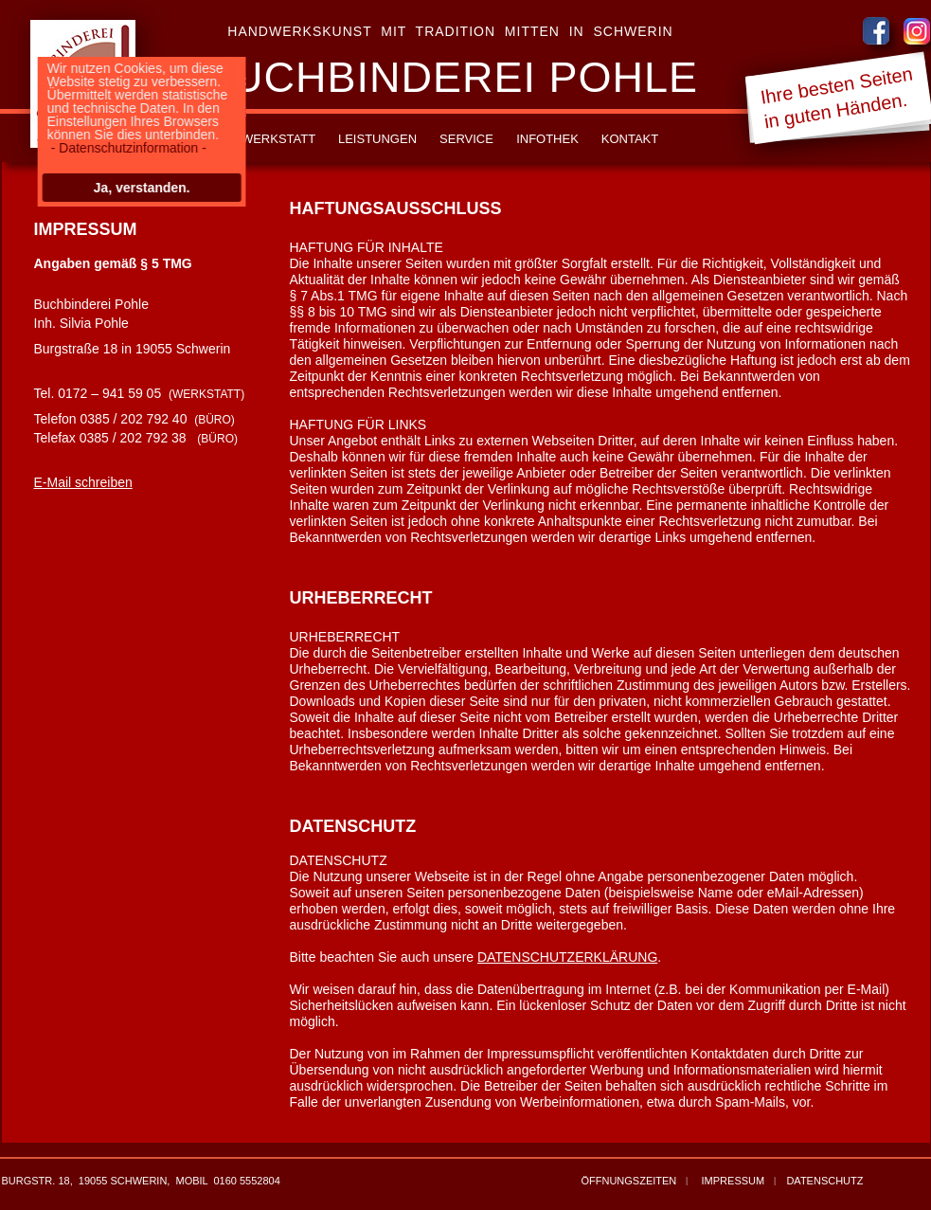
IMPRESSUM (733, 1180)
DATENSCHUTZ (824, 1180)
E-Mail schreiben (83, 482)
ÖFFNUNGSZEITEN (628, 1180)
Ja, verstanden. (137, 187)
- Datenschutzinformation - (124, 147)
